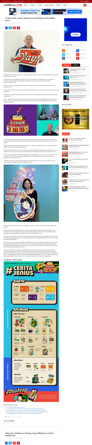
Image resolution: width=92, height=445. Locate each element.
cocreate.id (55, 150)
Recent (76, 65)
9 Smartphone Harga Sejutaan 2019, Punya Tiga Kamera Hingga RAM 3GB (79, 180)
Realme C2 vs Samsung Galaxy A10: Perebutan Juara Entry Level (77, 139)
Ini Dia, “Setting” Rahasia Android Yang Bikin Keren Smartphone (78, 96)
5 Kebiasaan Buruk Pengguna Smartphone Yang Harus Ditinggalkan (79, 173)
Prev (63, 119)
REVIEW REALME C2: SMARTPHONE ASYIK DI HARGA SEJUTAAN (79, 146)
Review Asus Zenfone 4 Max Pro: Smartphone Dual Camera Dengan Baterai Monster (78, 91)
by (17, 22)
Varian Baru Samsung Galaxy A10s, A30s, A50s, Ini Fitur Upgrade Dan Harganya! (78, 166)
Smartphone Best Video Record (75, 117)
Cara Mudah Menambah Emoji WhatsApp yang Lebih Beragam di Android (78, 84)
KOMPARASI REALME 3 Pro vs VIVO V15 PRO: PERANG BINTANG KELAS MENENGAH (78, 154)
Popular (66, 65)
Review (32, 5)
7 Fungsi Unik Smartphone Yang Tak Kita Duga (78, 160)
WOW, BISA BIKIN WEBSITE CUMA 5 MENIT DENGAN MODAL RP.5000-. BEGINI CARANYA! (79, 188)
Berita (25, 5)
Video (65, 5)
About (34, 1)
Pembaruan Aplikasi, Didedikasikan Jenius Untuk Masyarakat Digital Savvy (24, 413)
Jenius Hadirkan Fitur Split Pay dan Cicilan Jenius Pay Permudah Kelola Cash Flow (26, 410)
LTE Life (39, 5)
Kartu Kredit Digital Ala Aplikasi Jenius (16, 407)
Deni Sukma (20, 22)
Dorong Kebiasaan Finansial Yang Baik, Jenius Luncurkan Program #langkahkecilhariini (27, 411)
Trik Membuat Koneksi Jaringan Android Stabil (77, 69)
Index (28, 1)
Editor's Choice (49, 5)
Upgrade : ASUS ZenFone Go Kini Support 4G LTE (78, 76)
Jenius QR (19, 416)
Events (58, 5)
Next (88, 119)
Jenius (13, 416)
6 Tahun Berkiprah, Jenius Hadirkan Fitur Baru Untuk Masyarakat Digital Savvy (25, 408)
